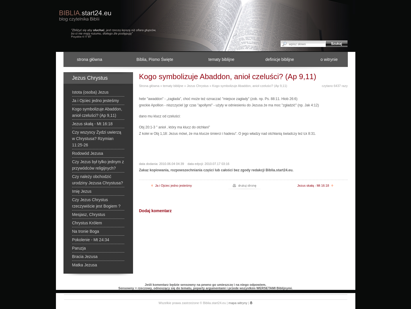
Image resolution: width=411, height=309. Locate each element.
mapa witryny (237, 303)
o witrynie (329, 59)
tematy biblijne (221, 59)
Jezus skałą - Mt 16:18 (315, 185)
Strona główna (149, 86)
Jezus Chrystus (198, 86)
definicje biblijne (279, 59)
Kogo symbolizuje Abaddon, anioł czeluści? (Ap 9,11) (249, 86)
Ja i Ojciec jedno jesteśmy (171, 185)
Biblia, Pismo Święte (155, 59)
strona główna (89, 59)
